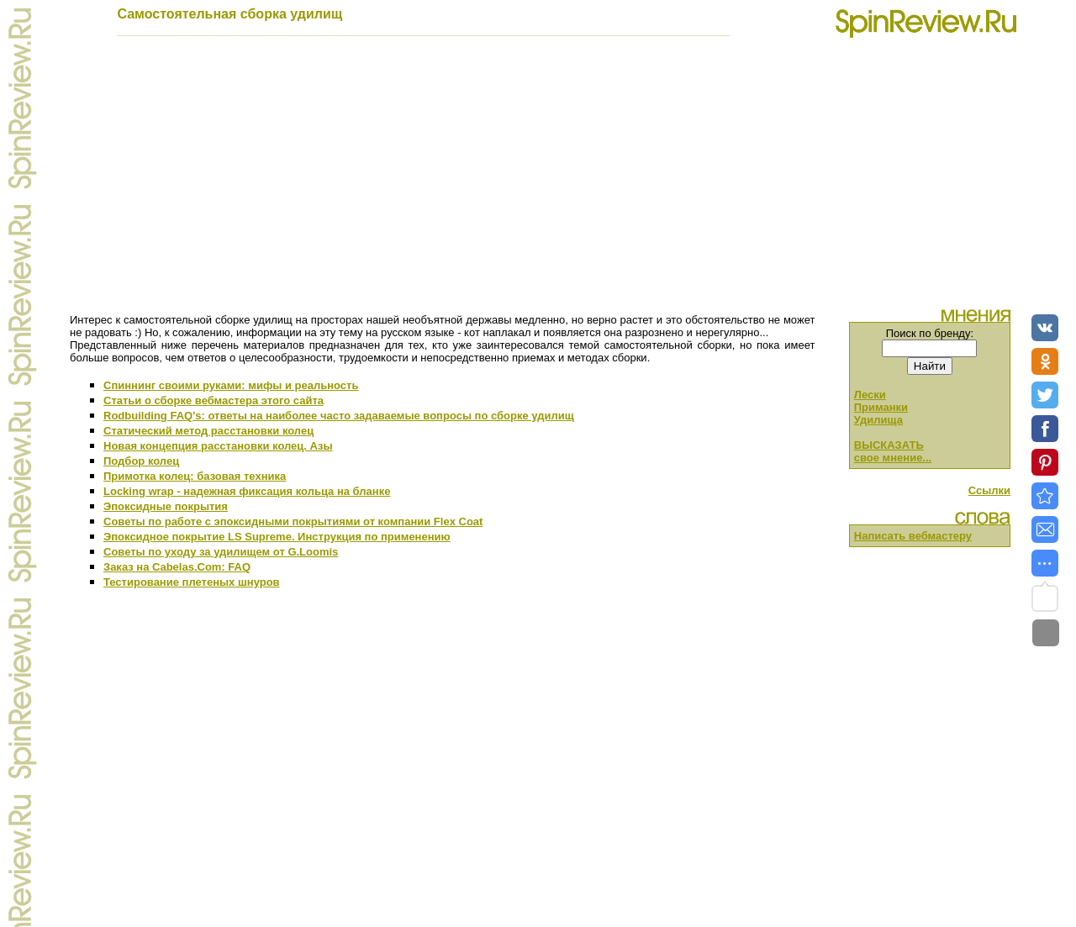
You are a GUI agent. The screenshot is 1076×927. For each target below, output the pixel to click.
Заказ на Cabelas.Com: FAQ (177, 567)
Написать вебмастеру (913, 535)
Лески (870, 394)
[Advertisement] (538, 180)
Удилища (878, 419)
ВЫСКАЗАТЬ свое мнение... (892, 451)
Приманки (881, 407)
